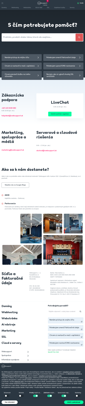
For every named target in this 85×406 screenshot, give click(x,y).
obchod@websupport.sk (46, 151)
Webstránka (9, 319)
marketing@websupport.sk (13, 151)
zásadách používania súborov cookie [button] (50, 376)
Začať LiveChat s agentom (60, 114)
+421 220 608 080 (9, 108)
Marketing (8, 331)
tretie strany (28, 378)
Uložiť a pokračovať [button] (73, 402)
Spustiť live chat (53, 352)
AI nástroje (8, 325)
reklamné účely (19, 381)
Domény (7, 307)
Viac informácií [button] (9, 402)
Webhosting (10, 313)
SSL (48, 7)
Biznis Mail (38, 7)
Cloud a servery (11, 343)
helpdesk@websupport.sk (12, 116)
